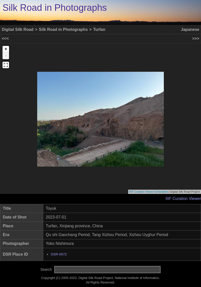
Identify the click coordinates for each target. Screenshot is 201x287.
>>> (195, 38)
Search (46, 269)
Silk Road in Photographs (55, 8)
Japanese (190, 29)
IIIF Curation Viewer (183, 198)
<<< (5, 38)
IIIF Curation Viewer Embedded (148, 191)
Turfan (99, 29)
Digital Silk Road (17, 29)
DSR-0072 (59, 254)
